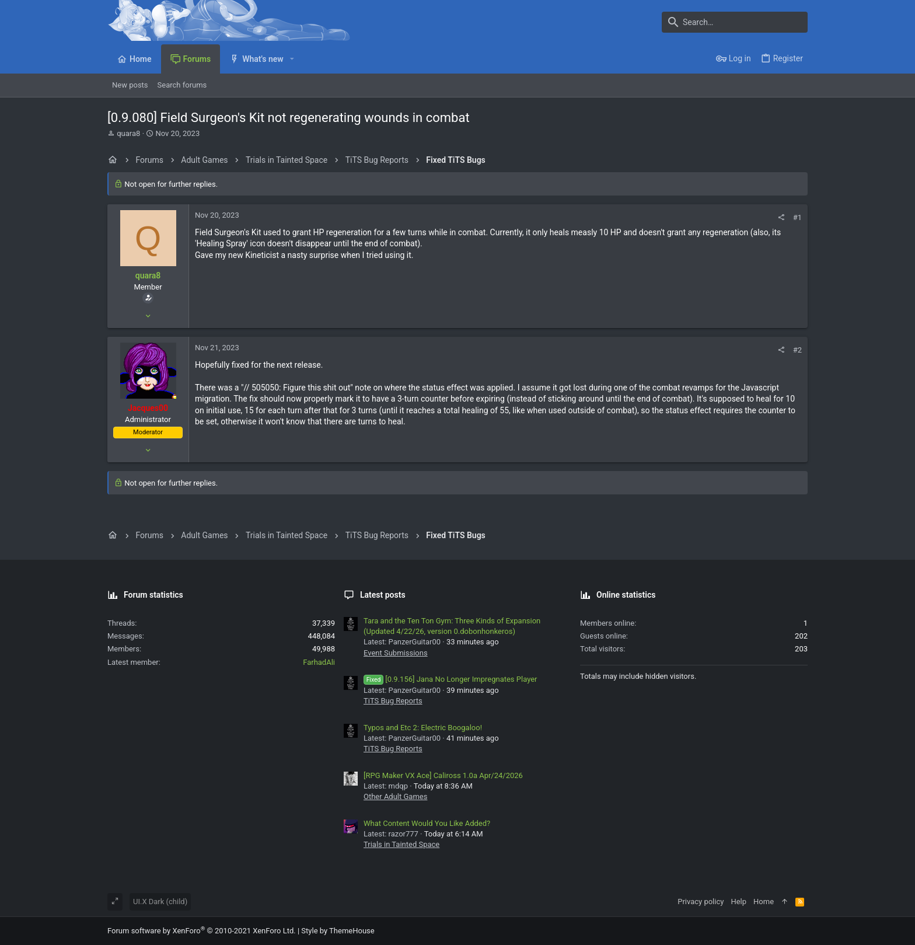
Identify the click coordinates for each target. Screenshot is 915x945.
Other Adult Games (395, 796)
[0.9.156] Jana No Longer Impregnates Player (450, 679)
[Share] (781, 217)
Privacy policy (700, 901)
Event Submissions (396, 652)
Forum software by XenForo (201, 930)
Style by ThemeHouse (337, 930)
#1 (797, 217)
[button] (292, 59)
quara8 (128, 133)
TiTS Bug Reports (393, 700)
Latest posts (383, 594)
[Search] (735, 22)
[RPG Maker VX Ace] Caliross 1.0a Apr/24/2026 (443, 775)
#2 (797, 350)
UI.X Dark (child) (160, 901)
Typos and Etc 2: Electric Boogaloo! (423, 727)
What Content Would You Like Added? (427, 823)
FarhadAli (319, 662)
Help (738, 901)
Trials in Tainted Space (401, 844)
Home (763, 901)
